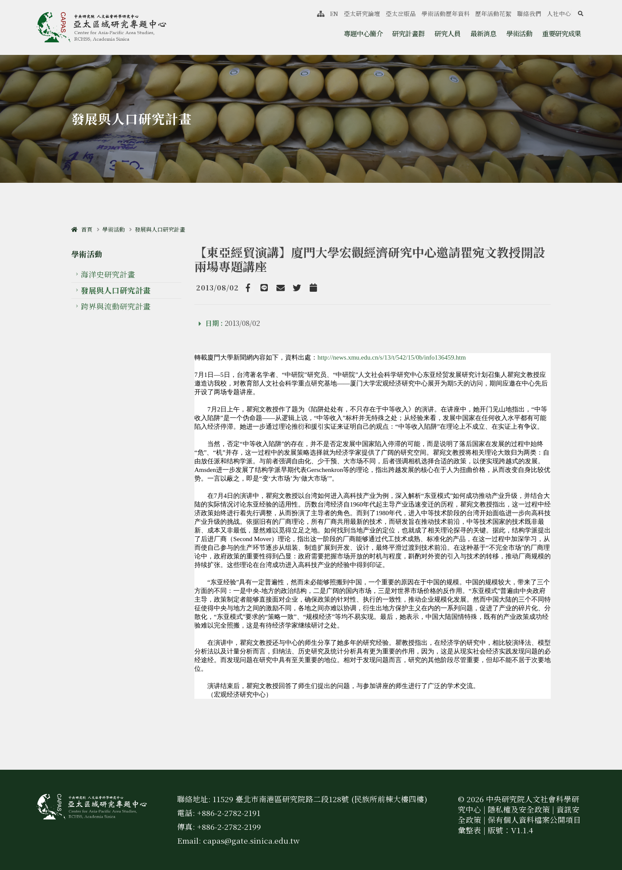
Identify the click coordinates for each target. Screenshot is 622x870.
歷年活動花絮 (493, 13)
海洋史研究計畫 (108, 274)
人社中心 (559, 13)
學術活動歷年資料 (446, 13)
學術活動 (519, 33)
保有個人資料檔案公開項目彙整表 (519, 824)
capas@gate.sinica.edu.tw (251, 840)
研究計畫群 (408, 33)
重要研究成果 (561, 33)
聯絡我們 (529, 13)
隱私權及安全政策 (519, 809)
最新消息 (483, 33)
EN (334, 13)
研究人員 (447, 33)
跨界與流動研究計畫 (116, 306)
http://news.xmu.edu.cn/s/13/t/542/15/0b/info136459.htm (391, 357)
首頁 (81, 229)
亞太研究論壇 (362, 13)
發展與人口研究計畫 (160, 229)
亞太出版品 (401, 13)
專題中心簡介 (363, 33)
